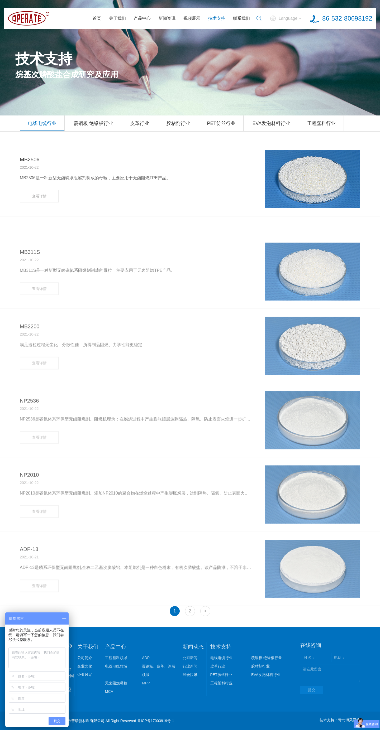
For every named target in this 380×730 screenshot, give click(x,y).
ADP (146, 658)
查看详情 (39, 196)
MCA (109, 691)
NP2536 (29, 435)
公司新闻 (190, 658)
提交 (311, 690)
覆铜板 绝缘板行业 (93, 123)
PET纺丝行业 (221, 123)
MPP (146, 683)
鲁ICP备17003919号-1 (155, 721)
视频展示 (191, 18)
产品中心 (142, 18)
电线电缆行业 (42, 123)
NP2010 (29, 509)
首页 (97, 18)
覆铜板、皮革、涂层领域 (158, 670)
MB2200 (30, 360)
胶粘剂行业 (178, 123)
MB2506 (30, 159)
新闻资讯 (167, 18)
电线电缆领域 (116, 666)
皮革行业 (139, 123)
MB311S (30, 286)
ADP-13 (29, 583)
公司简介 (84, 658)
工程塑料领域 (116, 658)
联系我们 (241, 18)
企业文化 (84, 666)
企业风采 (84, 675)
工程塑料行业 (321, 123)
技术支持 (216, 18)
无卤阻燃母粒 (116, 683)
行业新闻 (190, 666)
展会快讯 (190, 675)
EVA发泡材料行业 (271, 123)
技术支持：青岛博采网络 (340, 720)
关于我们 (117, 18)
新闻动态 (193, 647)
